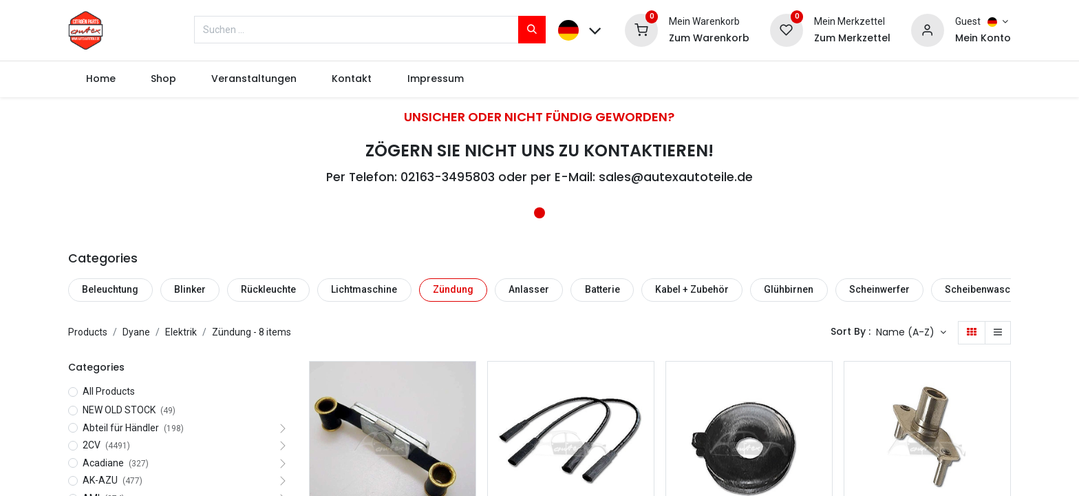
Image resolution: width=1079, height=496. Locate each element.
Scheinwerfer (879, 289)
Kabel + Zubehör (692, 289)
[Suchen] (532, 29)
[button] (911, 332)
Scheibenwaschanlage (996, 289)
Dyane (136, 332)
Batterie (602, 289)
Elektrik (181, 332)
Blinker (190, 289)
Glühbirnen (788, 289)
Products (87, 332)
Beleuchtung (110, 289)
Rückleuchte (268, 289)
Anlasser (529, 289)
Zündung (453, 289)
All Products (109, 391)
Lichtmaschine (364, 289)
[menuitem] (100, 79)
